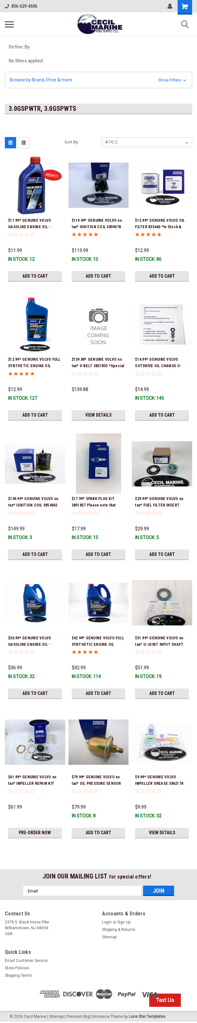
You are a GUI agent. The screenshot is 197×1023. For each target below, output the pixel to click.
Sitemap (109, 937)
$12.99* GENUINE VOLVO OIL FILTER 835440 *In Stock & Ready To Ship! (160, 227)
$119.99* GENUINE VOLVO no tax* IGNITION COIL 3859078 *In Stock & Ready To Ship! (97, 227)
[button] (98, 80)
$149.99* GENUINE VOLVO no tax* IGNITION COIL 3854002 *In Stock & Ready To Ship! (33, 505)
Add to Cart (35, 276)
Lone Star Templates (147, 1016)
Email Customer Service (26, 960)
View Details (98, 415)
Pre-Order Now (35, 832)
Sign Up (123, 922)
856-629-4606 (21, 6)
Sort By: (72, 142)
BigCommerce (96, 1016)
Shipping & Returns (118, 929)
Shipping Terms (18, 975)
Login (107, 922)
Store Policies (17, 968)
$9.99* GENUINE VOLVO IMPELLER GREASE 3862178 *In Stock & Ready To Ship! (159, 783)
